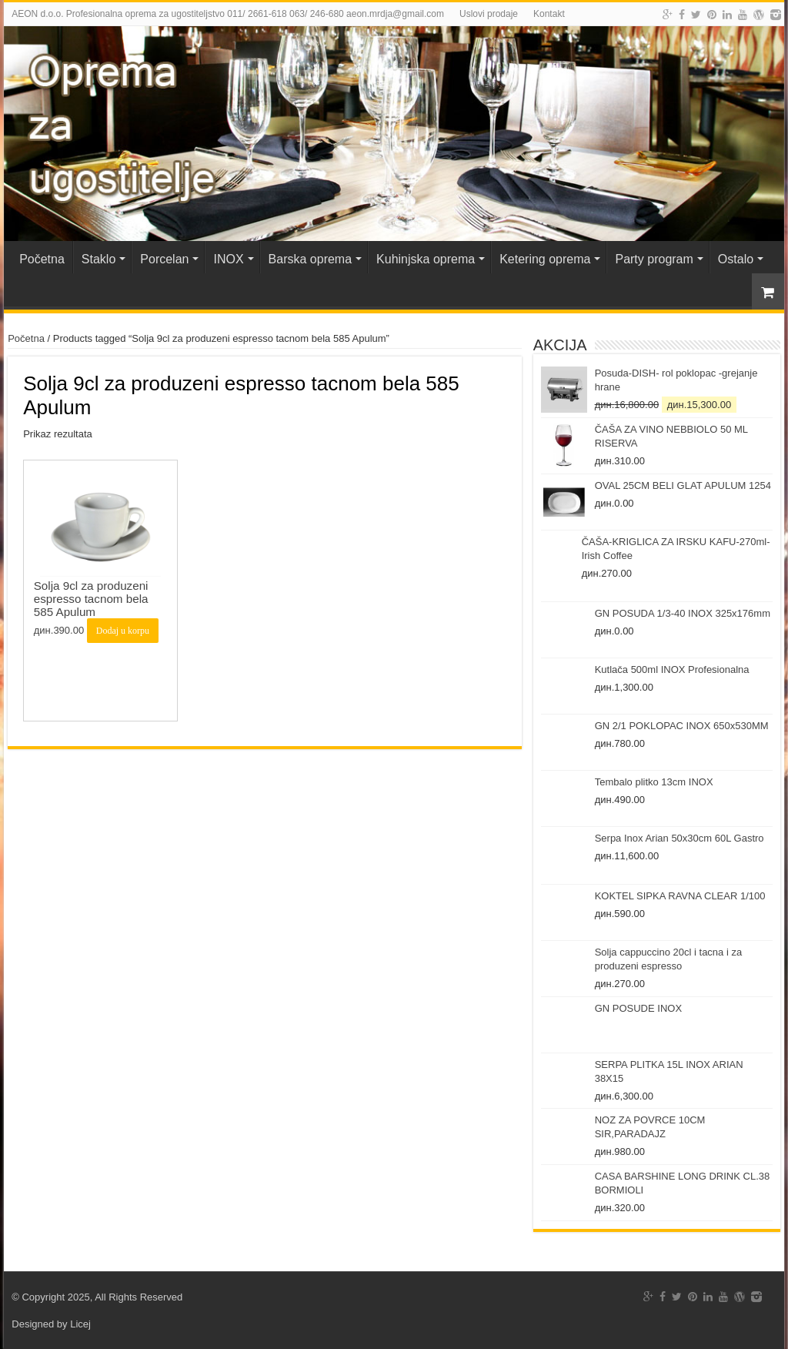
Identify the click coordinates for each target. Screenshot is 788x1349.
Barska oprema (310, 259)
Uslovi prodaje (488, 13)
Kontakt (549, 13)
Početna (42, 259)
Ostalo (735, 259)
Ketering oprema (544, 259)
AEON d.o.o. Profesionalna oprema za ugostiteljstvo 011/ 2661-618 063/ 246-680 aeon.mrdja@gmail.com (228, 13)
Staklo (98, 259)
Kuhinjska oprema (425, 259)
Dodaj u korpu (122, 630)
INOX (228, 259)
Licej (80, 1324)
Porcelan (164, 259)
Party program (654, 259)
